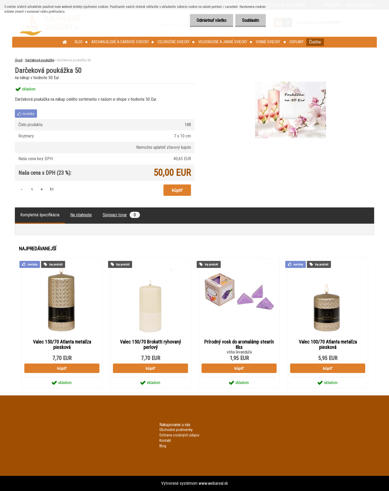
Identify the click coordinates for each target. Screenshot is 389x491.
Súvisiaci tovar (121, 214)
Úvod (18, 60)
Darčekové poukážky (39, 60)
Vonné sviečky (268, 42)
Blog (79, 42)
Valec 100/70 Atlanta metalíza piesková (328, 344)
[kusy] (31, 189)
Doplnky (297, 42)
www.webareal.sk (213, 483)
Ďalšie (315, 42)
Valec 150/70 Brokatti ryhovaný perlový (150, 344)
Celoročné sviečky (173, 42)
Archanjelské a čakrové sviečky (120, 42)
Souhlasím (250, 20)
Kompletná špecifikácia (39, 214)
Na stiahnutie (81, 214)
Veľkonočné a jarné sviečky (222, 42)
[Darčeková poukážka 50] (290, 83)
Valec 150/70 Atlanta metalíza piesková (62, 344)
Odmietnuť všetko (211, 20)
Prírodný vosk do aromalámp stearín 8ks (239, 344)
